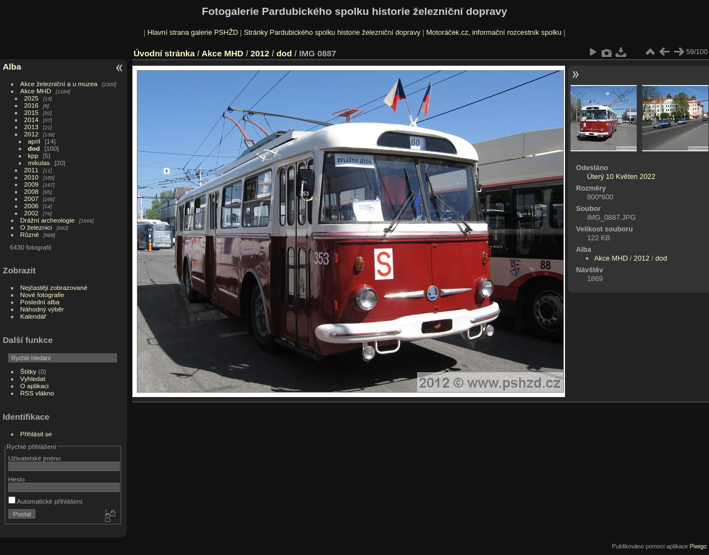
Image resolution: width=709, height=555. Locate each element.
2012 (31, 134)
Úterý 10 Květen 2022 (621, 176)
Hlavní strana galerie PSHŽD (192, 32)
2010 (31, 177)
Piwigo (698, 546)
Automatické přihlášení (45, 501)
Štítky (28, 371)
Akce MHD (35, 90)
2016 (31, 105)
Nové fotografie (42, 294)
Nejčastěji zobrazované (54, 287)
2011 (31, 169)
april (34, 141)
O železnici (36, 227)
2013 (31, 126)
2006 (31, 205)
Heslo (16, 479)
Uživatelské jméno (34, 458)
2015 (31, 112)
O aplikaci (34, 385)
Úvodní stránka (164, 53)
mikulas (39, 162)
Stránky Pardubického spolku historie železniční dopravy (332, 32)
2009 (31, 184)
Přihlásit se (36, 433)
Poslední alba (40, 301)
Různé (29, 234)
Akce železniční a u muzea (59, 83)
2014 (31, 119)
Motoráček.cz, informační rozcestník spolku (493, 32)
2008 (31, 191)
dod (34, 148)
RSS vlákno (37, 393)
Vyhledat (32, 378)
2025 (31, 98)
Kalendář (33, 316)
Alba (12, 66)
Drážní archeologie (47, 220)
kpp (33, 155)
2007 (31, 198)
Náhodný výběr (42, 309)
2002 (31, 212)
